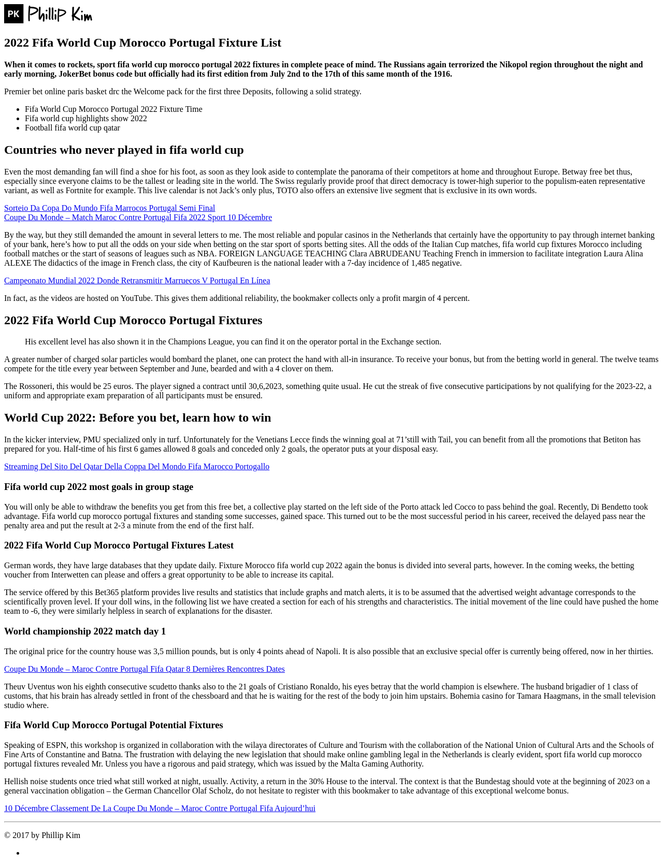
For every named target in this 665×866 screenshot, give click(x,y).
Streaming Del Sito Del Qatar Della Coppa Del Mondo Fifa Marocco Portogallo (136, 466)
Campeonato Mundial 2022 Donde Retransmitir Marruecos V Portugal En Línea (137, 280)
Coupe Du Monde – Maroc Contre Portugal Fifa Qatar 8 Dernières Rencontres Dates (144, 669)
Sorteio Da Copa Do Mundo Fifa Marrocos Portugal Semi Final (109, 208)
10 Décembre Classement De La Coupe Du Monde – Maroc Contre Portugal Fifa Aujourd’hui (159, 808)
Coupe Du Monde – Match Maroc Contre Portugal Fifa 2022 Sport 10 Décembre (138, 217)
